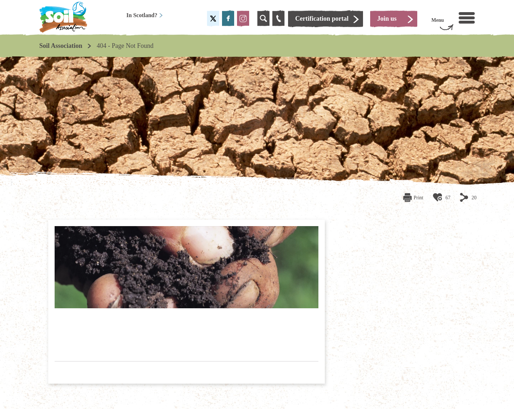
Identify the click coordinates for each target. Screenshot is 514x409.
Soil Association (60, 45)
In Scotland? (144, 15)
